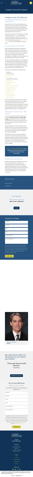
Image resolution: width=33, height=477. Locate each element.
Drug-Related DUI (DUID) (11, 88)
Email (6, 402)
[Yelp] (17, 469)
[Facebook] (13, 469)
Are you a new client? (9, 235)
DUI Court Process (10, 75)
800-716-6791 (16, 441)
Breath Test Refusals (10, 93)
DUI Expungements (10, 97)
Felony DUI (8, 83)
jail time (15, 35)
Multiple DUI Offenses (10, 82)
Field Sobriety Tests (10, 90)
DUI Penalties (9, 77)
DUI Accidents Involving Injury (12, 85)
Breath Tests (8, 92)
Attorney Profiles (16, 459)
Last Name (7, 225)
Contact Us (16, 463)
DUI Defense (16, 461)
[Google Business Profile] (15, 469)
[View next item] (17, 204)
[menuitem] (16, 183)
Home (16, 457)
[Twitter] (20, 469)
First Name (7, 221)
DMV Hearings (9, 80)
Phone (6, 228)
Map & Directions (16, 451)
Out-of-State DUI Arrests (11, 87)
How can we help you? (9, 409)
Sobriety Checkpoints (10, 95)
